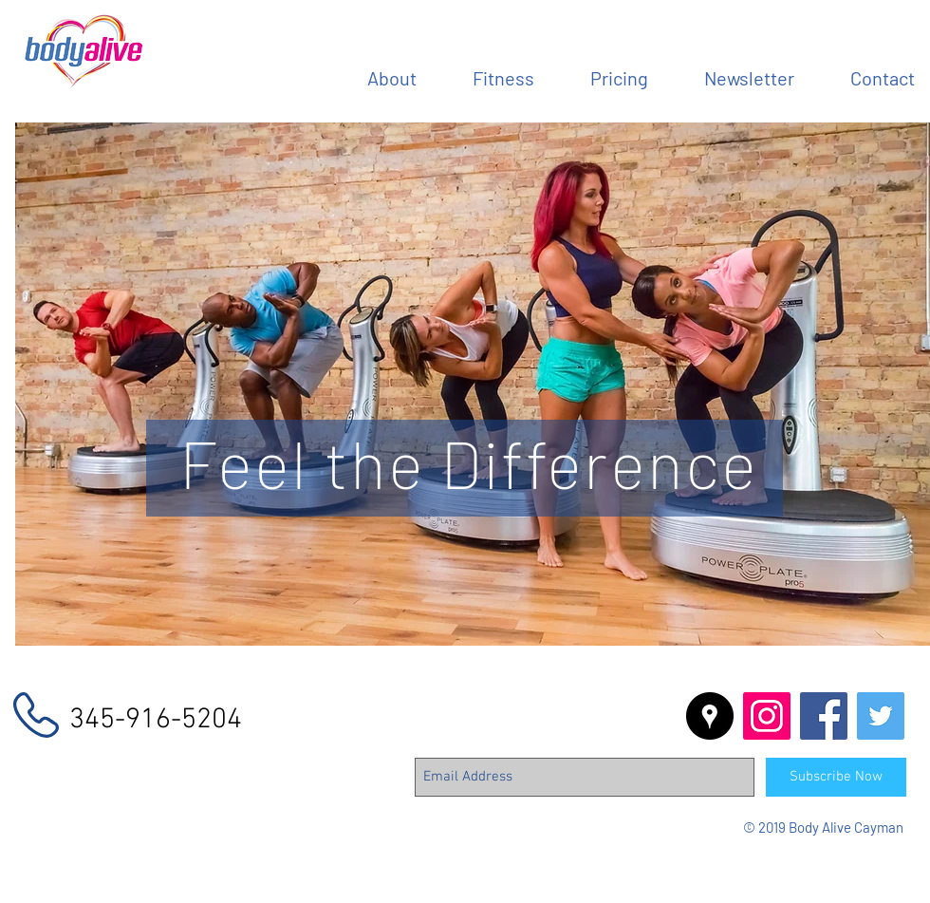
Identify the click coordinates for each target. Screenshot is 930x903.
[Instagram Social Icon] (766, 716)
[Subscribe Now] (836, 777)
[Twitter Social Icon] (880, 716)
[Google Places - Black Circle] (710, 716)
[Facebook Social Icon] (823, 716)
